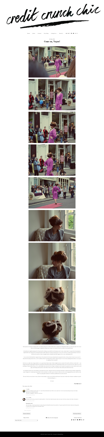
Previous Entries (77, 413)
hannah (27, 397)
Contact (39, 33)
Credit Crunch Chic (48, 434)
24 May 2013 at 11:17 (30, 407)
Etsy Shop (46, 33)
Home (28, 33)
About (33, 33)
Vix (79, 363)
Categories (54, 33)
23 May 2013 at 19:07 (30, 400)
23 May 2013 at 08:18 (30, 394)
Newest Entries (26, 413)
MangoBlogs (60, 434)
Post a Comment (27, 410)
